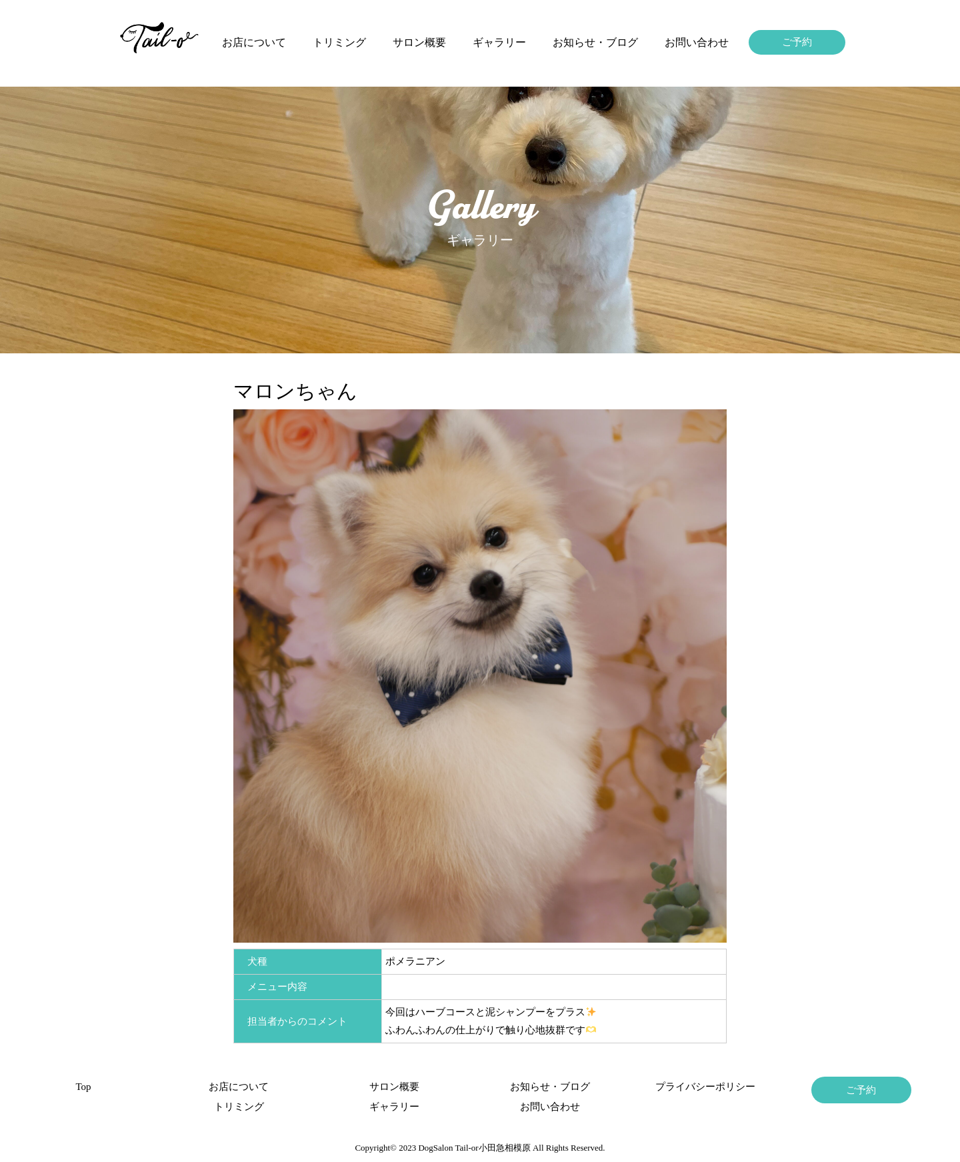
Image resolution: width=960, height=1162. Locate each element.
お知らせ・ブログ (595, 42)
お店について (254, 42)
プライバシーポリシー (705, 1086)
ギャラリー (499, 42)
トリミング (339, 42)
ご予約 (797, 42)
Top (83, 1086)
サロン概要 (419, 42)
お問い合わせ (697, 42)
